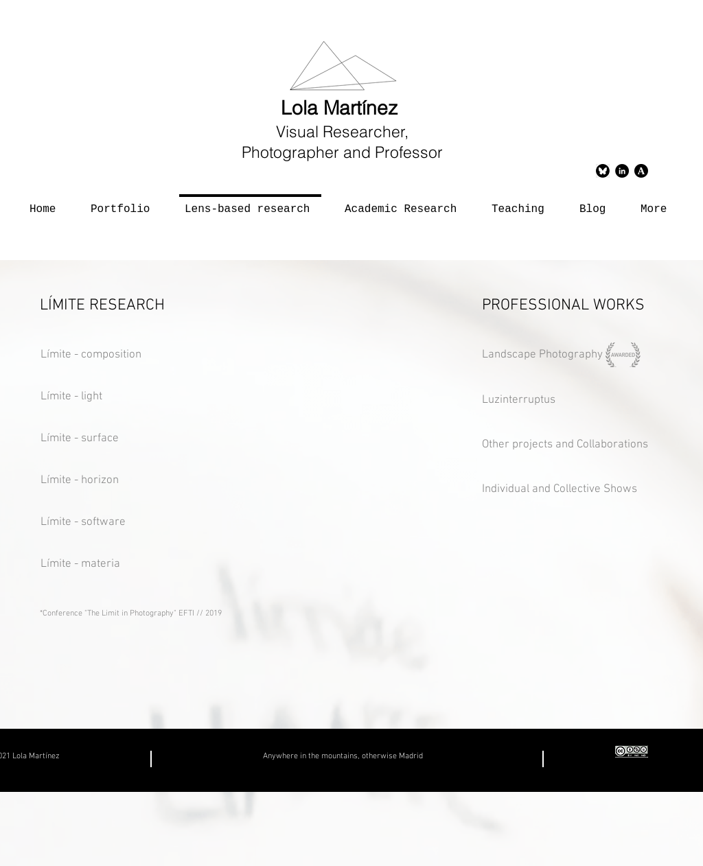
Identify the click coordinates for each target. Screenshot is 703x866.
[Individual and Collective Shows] (564, 490)
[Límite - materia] (107, 564)
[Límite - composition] (140, 355)
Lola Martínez (342, 107)
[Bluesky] (603, 171)
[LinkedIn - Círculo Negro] (622, 171)
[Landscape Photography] (544, 355)
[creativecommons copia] (631, 751)
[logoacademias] (641, 171)
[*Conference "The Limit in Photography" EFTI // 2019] (249, 614)
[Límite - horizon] (102, 481)
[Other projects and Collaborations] (574, 445)
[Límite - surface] (102, 439)
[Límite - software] (107, 522)
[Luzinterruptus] (539, 400)
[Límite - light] (91, 397)
